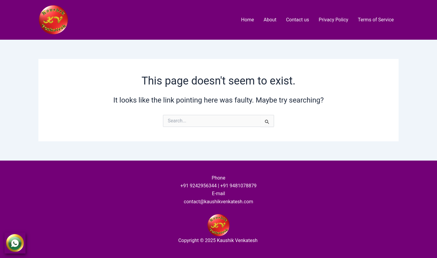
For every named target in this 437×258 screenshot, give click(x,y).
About (270, 20)
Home (247, 20)
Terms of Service (376, 20)
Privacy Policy (333, 20)
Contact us (297, 20)
